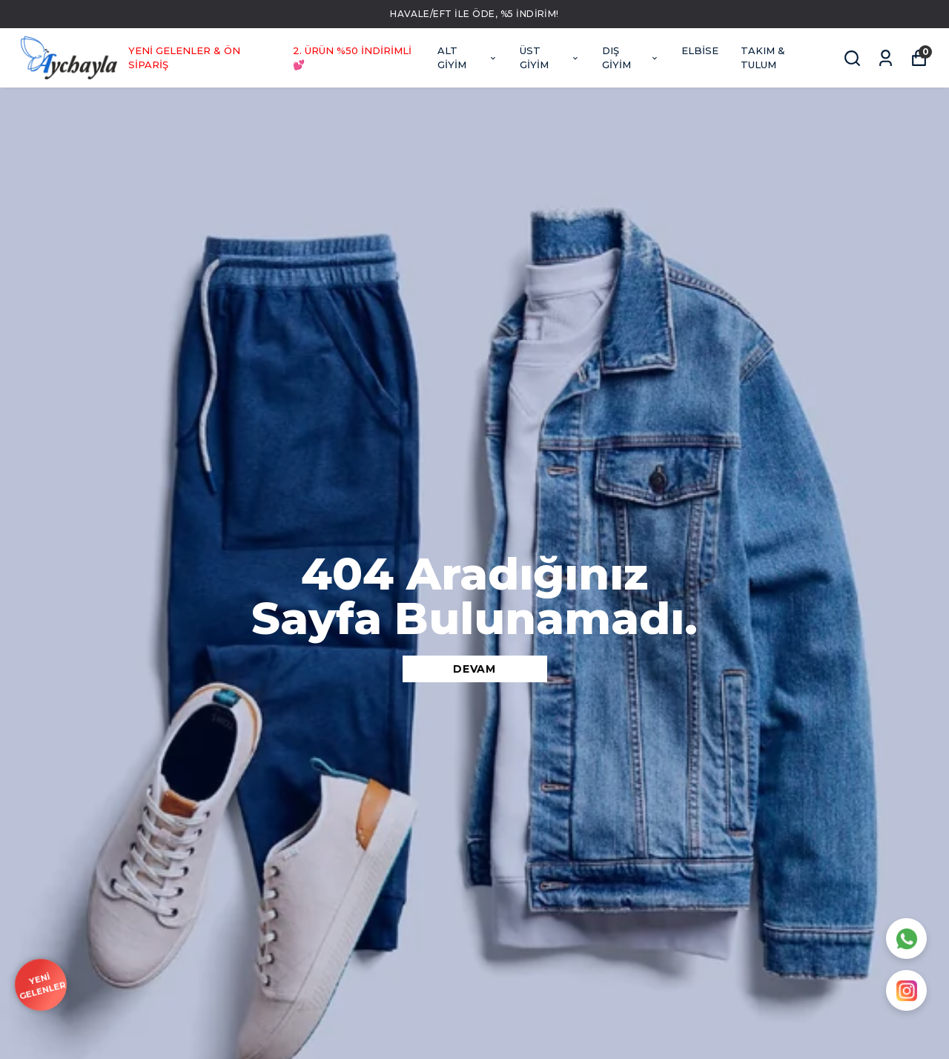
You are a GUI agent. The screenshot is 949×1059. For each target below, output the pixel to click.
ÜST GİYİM (550, 57)
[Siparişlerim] (885, 58)
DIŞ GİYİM (630, 57)
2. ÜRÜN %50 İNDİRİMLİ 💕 (352, 57)
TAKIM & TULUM (763, 57)
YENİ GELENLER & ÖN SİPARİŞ (184, 57)
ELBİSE (699, 50)
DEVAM (474, 669)
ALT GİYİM (467, 57)
